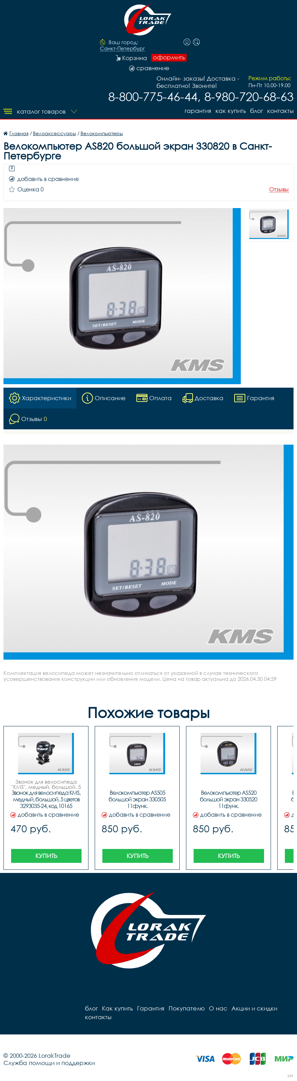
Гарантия (198, 110)
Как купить (230, 110)
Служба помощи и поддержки (49, 1062)
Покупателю (187, 1008)
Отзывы (279, 189)
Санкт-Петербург (122, 48)
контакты (280, 110)
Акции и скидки (254, 1008)
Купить (46, 855)
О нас (218, 1008)
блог (256, 110)
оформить (169, 57)
